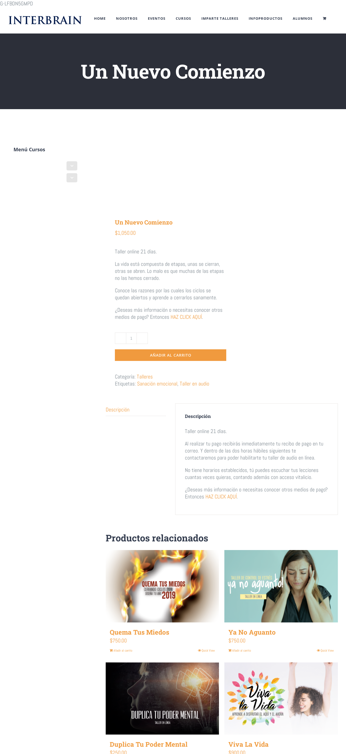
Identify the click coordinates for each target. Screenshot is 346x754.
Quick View (208, 650)
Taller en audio (194, 383)
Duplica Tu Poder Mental (149, 744)
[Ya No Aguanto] (281, 586)
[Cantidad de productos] (131, 338)
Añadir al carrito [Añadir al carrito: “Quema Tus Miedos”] (123, 650)
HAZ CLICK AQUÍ (186, 316)
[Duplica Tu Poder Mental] (162, 698)
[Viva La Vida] (281, 698)
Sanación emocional (157, 383)
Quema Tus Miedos (139, 632)
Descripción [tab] (117, 409)
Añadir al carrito (170, 355)
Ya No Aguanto (252, 632)
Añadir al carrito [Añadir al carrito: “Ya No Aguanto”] (241, 650)
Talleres (145, 376)
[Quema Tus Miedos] (162, 586)
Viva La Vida (248, 744)
